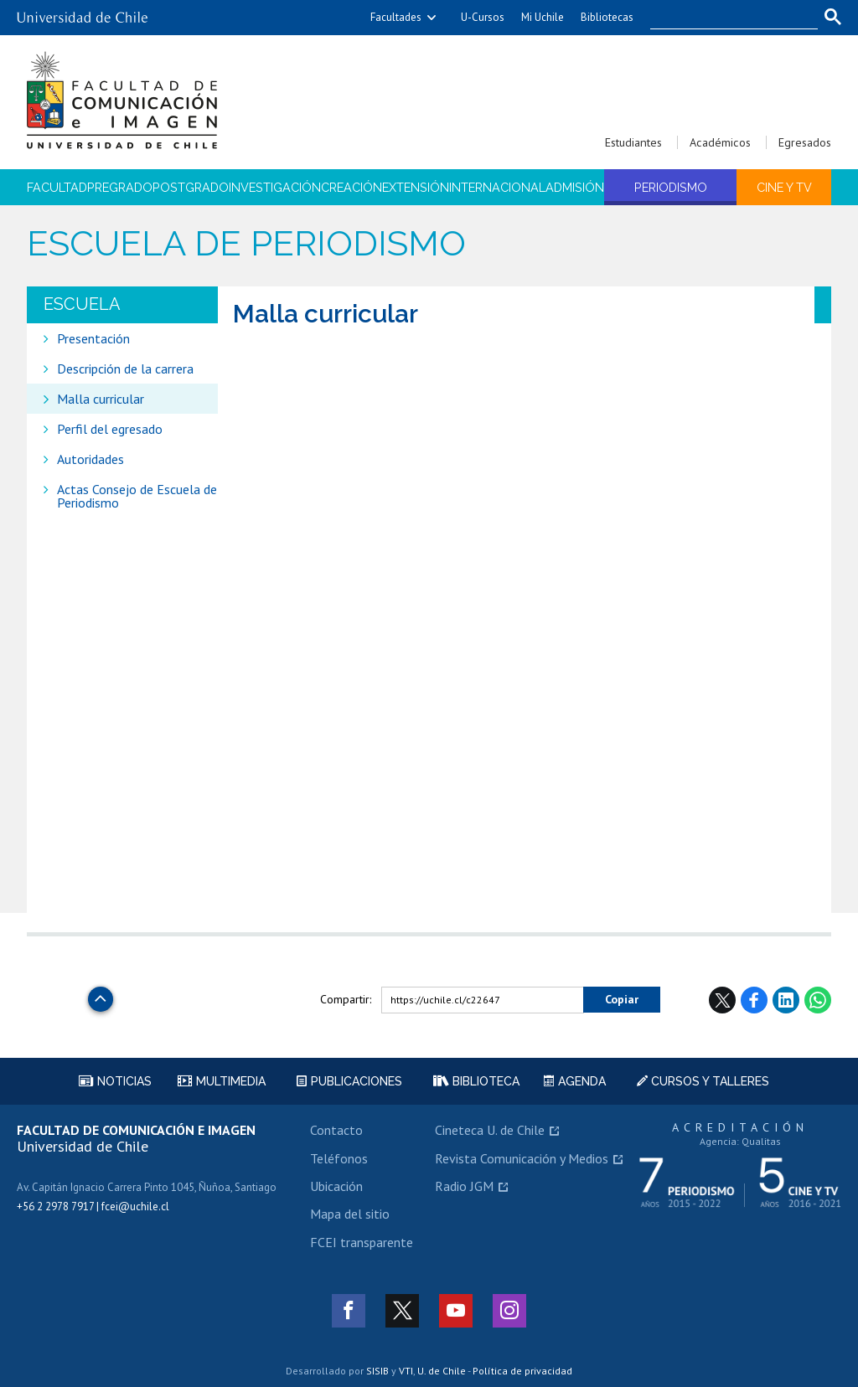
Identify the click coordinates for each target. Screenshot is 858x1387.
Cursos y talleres (703, 1081)
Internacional (497, 187)
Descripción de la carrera (125, 368)
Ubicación (336, 1186)
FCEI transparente (361, 1242)
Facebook (754, 1000)
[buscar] (724, 17)
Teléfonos (339, 1158)
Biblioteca (476, 1081)
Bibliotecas (607, 17)
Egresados (804, 142)
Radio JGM (464, 1186)
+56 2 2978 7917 (55, 1206)
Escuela (82, 304)
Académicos (720, 142)
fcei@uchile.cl (135, 1206)
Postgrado (190, 187)
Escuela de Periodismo (246, 244)
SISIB (377, 1370)
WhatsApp (817, 1000)
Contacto (336, 1129)
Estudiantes (633, 142)
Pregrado (119, 187)
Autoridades (90, 459)
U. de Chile (441, 1370)
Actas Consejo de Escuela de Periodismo (137, 496)
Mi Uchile (542, 17)
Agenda (575, 1081)
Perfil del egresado (110, 428)
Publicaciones (349, 1081)
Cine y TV (784, 187)
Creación (351, 187)
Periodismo (670, 187)
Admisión (574, 187)
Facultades (395, 17)
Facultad (57, 187)
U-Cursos (482, 17)
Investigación (275, 187)
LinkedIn (785, 1000)
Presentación (93, 338)
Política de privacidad (522, 1370)
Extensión (415, 187)
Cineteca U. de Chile (490, 1129)
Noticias (115, 1081)
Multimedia (222, 1081)
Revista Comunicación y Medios (521, 1158)
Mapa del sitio (350, 1213)
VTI (406, 1370)
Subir (100, 995)
